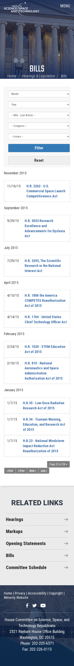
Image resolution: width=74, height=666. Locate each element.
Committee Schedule (26, 567)
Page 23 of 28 (58, 464)
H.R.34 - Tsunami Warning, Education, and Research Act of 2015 (44, 424)
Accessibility (37, 593)
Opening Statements (26, 543)
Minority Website (16, 597)
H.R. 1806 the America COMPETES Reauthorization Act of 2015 (45, 300)
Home (11, 76)
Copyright (56, 593)
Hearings (14, 519)
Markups (14, 531)
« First (10, 470)
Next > (32, 470)
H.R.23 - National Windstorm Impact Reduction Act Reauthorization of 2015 (43, 446)
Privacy (20, 593)
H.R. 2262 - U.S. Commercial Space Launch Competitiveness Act (45, 191)
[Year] (39, 104)
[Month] (39, 94)
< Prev (21, 470)
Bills (37, 69)
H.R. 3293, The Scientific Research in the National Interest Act (43, 266)
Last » (44, 470)
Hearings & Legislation (38, 76)
